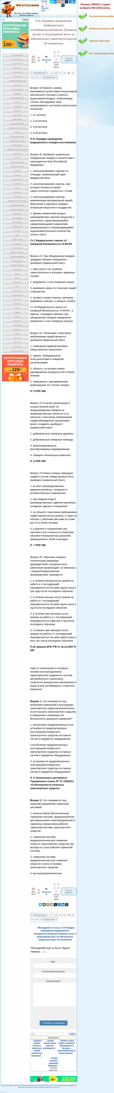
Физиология (17, 321)
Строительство (17, 295)
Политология (17, 248)
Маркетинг (17, 192)
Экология (17, 342)
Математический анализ (17, 201)
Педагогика (17, 244)
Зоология (17, 132)
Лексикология (17, 179)
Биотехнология (17, 89)
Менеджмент (17, 218)
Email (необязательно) (53, 971)
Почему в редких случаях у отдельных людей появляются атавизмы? (36, 1048)
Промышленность (17, 265)
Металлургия (17, 222)
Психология (17, 269)
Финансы (17, 329)
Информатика (17, 145)
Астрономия (17, 76)
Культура (17, 175)
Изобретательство (17, 136)
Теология (17, 299)
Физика (17, 317)
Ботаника (17, 94)
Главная (44, 1)
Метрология (17, 227)
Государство (17, 115)
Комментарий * (53, 981)
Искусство (17, 154)
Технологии (17, 304)
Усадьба (17, 312)
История (17, 158)
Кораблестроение (17, 166)
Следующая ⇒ (50, 77)
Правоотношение (17, 252)
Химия (17, 334)
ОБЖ (17, 235)
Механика (17, 231)
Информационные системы (17, 149)
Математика (17, 197)
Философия (17, 325)
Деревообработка (17, 124)
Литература (17, 184)
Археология (17, 68)
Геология (17, 111)
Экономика (17, 347)
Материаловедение (17, 205)
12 (64, 73)
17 (41, 77)
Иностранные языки (17, 141)
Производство (17, 261)
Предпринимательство (17, 81)
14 (73, 73)
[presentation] (53, 1014)
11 (60, 73)
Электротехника (17, 351)
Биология (17, 85)
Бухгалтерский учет (17, 98)
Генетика (17, 102)
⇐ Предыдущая (38, 73)
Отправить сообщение (53, 1023)
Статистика (17, 291)
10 (56, 73)
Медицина (17, 214)
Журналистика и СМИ (17, 128)
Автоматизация (17, 55)
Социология (17, 282)
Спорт (17, 287)
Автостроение (17, 59)
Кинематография (17, 162)
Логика (17, 188)
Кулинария (17, 171)
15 (32, 77)
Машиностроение (17, 209)
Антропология (17, 64)
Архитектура (17, 72)
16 (36, 77)
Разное (17, 278)
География (17, 106)
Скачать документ (69, 59)
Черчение (17, 338)
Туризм (17, 308)
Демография (17, 119)
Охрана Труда (17, 239)
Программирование (17, 257)
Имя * (53, 962)
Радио (17, 274)
